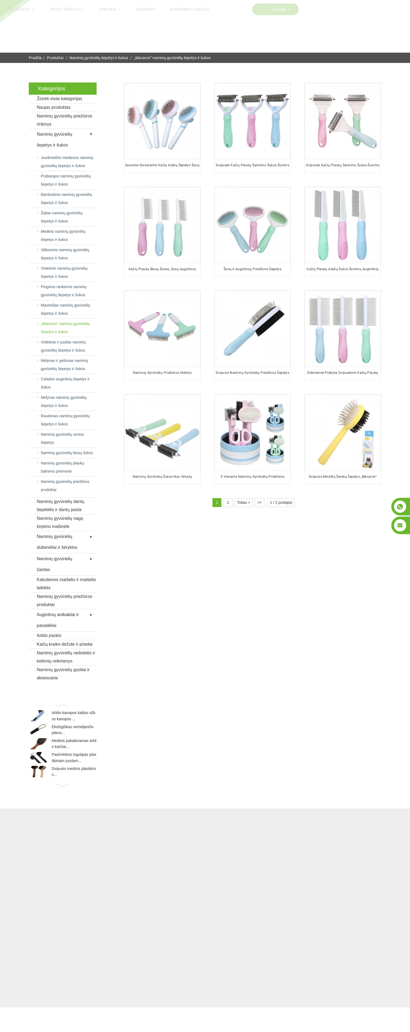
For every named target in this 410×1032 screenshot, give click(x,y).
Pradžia (35, 58)
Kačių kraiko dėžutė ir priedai (65, 644)
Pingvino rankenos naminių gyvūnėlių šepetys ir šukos (64, 291)
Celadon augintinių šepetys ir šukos (65, 383)
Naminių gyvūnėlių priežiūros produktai (65, 485)
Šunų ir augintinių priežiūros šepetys (252, 269)
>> (259, 502)
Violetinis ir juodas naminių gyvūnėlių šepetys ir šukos (63, 346)
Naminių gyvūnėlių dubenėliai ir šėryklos (57, 542)
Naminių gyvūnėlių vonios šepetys (62, 438)
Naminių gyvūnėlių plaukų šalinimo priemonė (62, 467)
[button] (63, 705)
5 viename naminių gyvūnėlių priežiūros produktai (252, 478)
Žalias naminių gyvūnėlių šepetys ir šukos (61, 217)
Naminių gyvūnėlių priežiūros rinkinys (65, 120)
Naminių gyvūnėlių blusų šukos (67, 453)
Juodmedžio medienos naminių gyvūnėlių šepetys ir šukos (67, 161)
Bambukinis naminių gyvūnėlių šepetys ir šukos (66, 198)
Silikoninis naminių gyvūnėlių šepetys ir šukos (65, 254)
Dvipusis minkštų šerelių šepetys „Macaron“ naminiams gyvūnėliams (343, 478)
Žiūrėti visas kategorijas (59, 98)
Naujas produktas (54, 107)
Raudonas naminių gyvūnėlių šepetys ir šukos (65, 420)
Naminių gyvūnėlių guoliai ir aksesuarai (63, 673)
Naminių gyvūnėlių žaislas (54, 564)
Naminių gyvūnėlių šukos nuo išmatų (162, 476)
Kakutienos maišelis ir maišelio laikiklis (66, 583)
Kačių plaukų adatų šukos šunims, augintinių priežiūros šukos (343, 271)
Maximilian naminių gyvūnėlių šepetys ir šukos (65, 309)
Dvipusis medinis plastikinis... (74, 781)
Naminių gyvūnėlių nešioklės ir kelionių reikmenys (66, 657)
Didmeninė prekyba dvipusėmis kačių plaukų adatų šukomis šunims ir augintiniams (342, 375)
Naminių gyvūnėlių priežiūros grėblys (162, 373)
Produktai (55, 58)
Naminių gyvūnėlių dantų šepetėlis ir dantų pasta (60, 505)
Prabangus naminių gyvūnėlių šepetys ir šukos (66, 180)
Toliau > (243, 502)
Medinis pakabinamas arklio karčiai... (74, 749)
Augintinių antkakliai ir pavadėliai (58, 620)
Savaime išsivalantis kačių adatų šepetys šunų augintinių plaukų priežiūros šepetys (162, 167)
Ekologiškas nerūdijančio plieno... (73, 733)
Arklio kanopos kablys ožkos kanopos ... (74, 717)
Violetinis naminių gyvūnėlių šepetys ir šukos (64, 272)
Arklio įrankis (49, 635)
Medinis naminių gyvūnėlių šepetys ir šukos (63, 235)
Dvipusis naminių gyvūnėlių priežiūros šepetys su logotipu (252, 375)
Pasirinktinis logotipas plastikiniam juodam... (74, 765)
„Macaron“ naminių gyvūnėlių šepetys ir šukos (172, 58)
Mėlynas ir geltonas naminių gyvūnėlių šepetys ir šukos (64, 364)
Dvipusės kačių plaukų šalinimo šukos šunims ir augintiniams (252, 167)
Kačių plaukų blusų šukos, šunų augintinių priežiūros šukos (162, 271)
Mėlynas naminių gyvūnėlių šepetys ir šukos (64, 401)
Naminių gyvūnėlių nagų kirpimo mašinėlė (60, 522)
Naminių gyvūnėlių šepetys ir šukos (98, 58)
